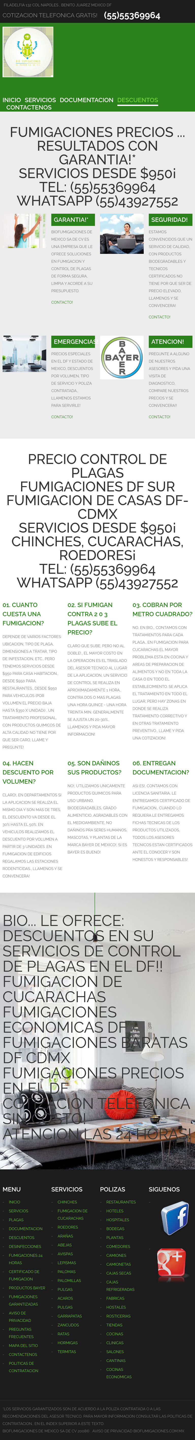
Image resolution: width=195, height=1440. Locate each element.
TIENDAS (114, 1325)
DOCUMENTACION (86, 100)
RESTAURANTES (121, 1202)
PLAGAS (16, 1220)
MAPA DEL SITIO (23, 1345)
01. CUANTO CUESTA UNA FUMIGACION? (23, 614)
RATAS (63, 1334)
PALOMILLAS (69, 1280)
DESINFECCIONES (25, 1246)
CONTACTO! (62, 302)
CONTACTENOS (29, 107)
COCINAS (114, 1334)
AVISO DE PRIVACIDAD (112, 1431)
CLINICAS (114, 1343)
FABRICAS (115, 1298)
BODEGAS (115, 1229)
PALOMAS (67, 1271)
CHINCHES (67, 1202)
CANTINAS (115, 1360)
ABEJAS (65, 1245)
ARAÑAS (65, 1236)
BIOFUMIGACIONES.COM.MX (159, 1431)
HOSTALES (116, 1307)
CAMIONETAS (118, 1264)
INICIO (12, 100)
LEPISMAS (67, 1263)
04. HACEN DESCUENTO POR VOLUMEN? (28, 772)
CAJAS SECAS (118, 1273)
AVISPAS (65, 1254)
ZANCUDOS (68, 1325)
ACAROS (65, 1298)
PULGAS (65, 1289)
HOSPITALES (117, 1220)
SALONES (115, 1352)
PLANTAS (114, 1237)
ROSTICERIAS (118, 1316)
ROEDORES (68, 1227)
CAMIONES (116, 1255)
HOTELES (114, 1211)
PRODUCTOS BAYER (27, 1288)
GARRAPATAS (70, 1316)
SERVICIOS (40, 100)
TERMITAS (67, 1352)
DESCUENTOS (137, 100)
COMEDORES (118, 1246)
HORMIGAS (68, 1343)
